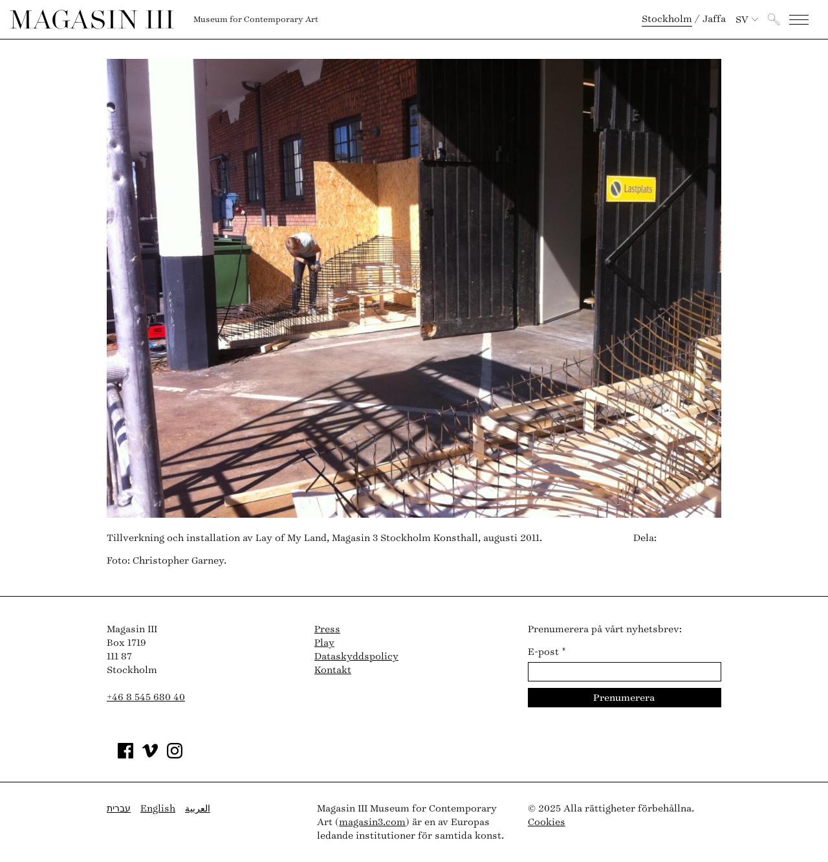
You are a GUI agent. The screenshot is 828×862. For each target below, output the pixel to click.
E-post (547, 652)
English (157, 808)
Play (324, 642)
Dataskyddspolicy (356, 656)
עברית (119, 808)
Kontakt (332, 670)
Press (327, 629)
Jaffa (714, 19)
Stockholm (667, 19)
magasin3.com (372, 822)
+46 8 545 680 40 (146, 697)
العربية (197, 808)
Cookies (546, 822)
